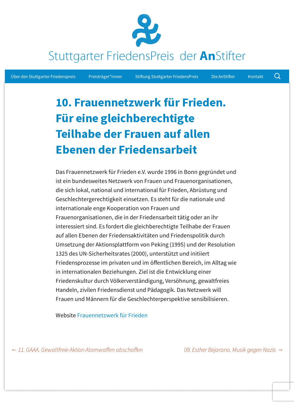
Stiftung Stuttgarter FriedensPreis (166, 76)
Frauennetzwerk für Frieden (112, 315)
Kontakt (255, 76)
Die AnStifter (223, 76)
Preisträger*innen (105, 76)
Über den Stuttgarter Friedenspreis (43, 76)
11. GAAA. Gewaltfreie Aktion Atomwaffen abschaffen (77, 349)
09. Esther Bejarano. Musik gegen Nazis (233, 349)
